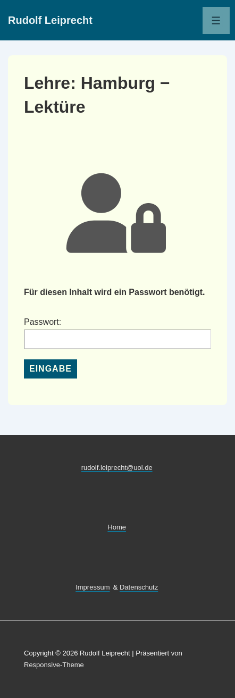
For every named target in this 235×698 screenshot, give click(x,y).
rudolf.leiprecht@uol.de (117, 467)
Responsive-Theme (54, 665)
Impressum (92, 587)
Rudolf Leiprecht (50, 20)
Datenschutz (139, 587)
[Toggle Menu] (216, 20)
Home (116, 527)
